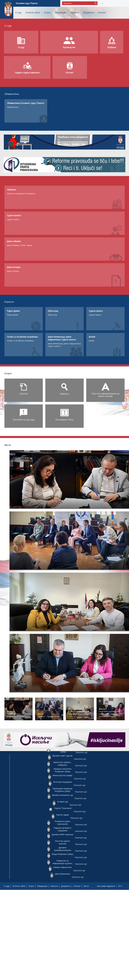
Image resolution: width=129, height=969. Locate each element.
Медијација (60, 12)
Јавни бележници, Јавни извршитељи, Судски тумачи (64, 344)
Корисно (74, 12)
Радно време (12, 315)
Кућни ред (52, 315)
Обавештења (12, 107)
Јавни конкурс (13, 271)
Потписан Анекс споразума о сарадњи (32, 510)
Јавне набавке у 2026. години (19, 245)
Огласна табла (33, 12)
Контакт (102, 12)
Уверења (64, 393)
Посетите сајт (82, 752)
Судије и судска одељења (27, 72)
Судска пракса (13, 219)
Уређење (111, 47)
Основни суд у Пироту (26, 3)
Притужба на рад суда (23, 419)
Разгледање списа (64, 419)
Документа (88, 12)
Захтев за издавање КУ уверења (21, 193)
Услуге (47, 12)
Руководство (69, 47)
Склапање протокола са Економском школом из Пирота (39, 632)
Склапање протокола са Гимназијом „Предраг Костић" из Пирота (43, 694)
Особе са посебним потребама (20, 340)
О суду (18, 12)
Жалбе (91, 340)
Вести (86, 886)
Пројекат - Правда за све (26, 571)
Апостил (23, 393)
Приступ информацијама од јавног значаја (105, 394)
